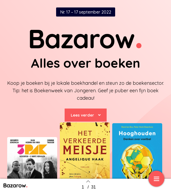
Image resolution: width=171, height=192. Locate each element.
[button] (86, 115)
